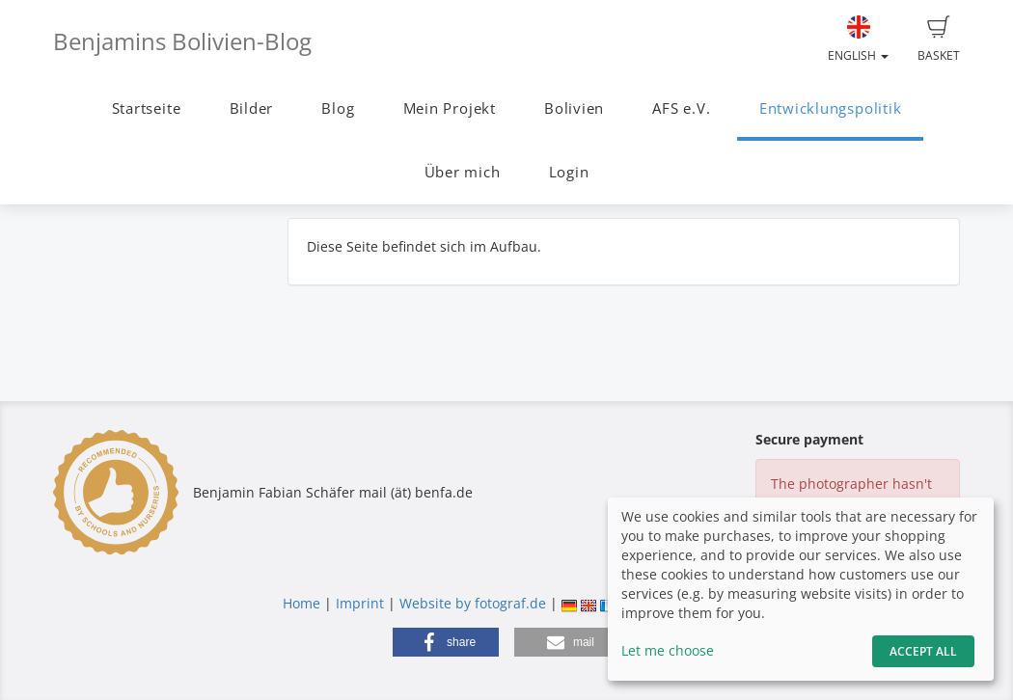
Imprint (360, 603)
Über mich (462, 172)
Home (301, 603)
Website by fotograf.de (472, 603)
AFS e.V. (681, 108)
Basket (938, 39)
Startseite (146, 108)
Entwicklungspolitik (830, 108)
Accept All (923, 651)
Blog (337, 108)
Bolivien (574, 108)
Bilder (252, 108)
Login (569, 172)
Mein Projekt (449, 108)
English (858, 39)
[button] (446, 642)
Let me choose (667, 650)
